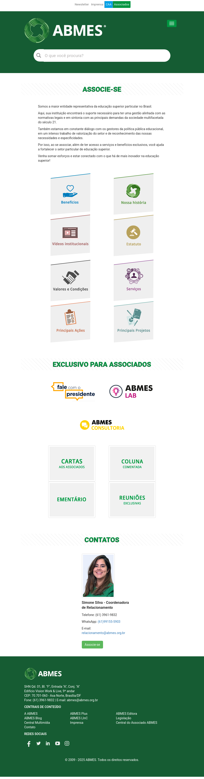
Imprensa (97, 4)
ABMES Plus (78, 713)
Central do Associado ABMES (136, 722)
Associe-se (92, 644)
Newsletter (82, 4)
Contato (29, 727)
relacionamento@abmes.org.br (103, 633)
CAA (108, 4)
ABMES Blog (33, 718)
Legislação (123, 718)
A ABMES (31, 713)
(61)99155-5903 (109, 621)
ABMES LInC (79, 718)
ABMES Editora (126, 713)
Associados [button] (121, 4)
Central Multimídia (37, 722)
